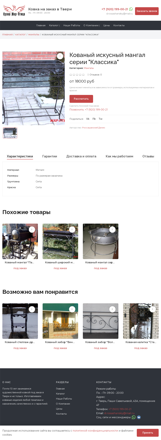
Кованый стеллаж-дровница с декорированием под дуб (20, 342)
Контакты (119, 25)
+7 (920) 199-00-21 (115, 9)
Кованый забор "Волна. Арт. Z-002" (100, 342)
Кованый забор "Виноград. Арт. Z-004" (60, 342)
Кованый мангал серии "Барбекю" (100, 262)
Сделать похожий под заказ (84, 106)
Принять (147, 432)
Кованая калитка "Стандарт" (140, 342)
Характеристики (20, 156)
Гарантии (49, 156)
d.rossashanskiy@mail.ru (119, 13)
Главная (41, 25)
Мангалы (89, 68)
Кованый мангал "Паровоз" (20, 262)
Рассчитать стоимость (81, 100)
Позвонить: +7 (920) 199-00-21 (88, 109)
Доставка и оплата (81, 156)
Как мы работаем (119, 156)
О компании (91, 25)
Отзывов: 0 (96, 74)
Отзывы (148, 156)
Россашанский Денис (93, 127)
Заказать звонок (146, 11)
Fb (94, 118)
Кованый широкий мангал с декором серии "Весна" (60, 262)
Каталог (54, 25)
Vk (87, 118)
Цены (106, 25)
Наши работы (71, 25)
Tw (100, 118)
